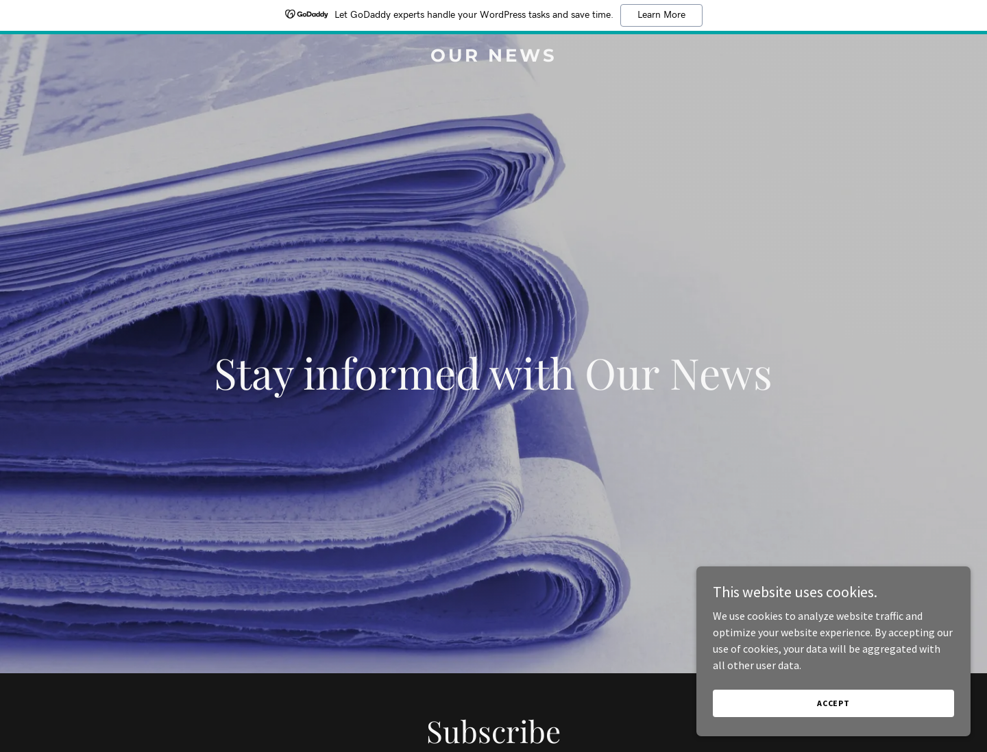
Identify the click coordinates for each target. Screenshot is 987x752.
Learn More (661, 15)
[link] (493, 57)
